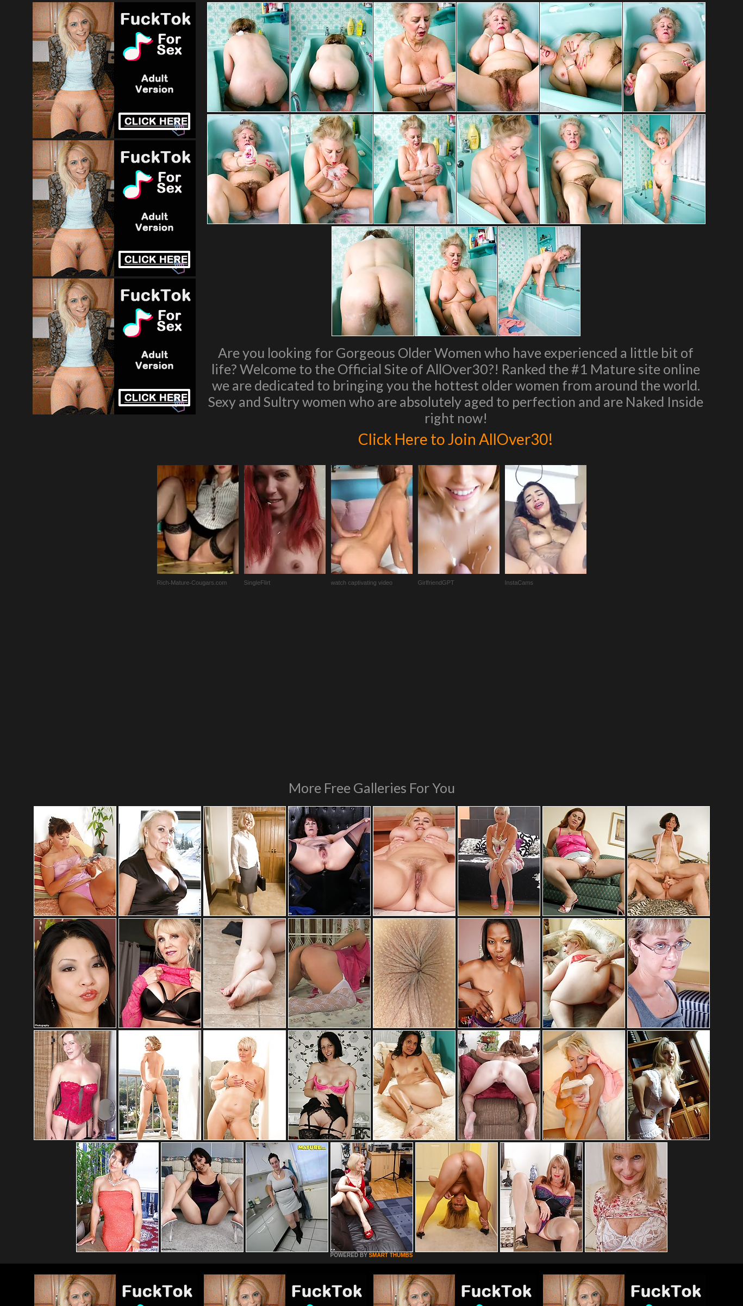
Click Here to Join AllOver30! (456, 437)
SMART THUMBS (391, 1107)
